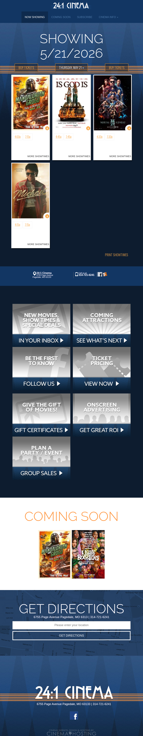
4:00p (18, 136)
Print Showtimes (116, 254)
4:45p (58, 136)
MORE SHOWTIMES (38, 156)
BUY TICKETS (26, 67)
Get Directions (71, 635)
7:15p (27, 136)
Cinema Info (108, 17)
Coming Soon (61, 17)
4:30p (99, 136)
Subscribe (84, 17)
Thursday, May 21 (71, 67)
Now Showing (35, 17)
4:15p (17, 224)
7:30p (109, 136)
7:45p (69, 136)
